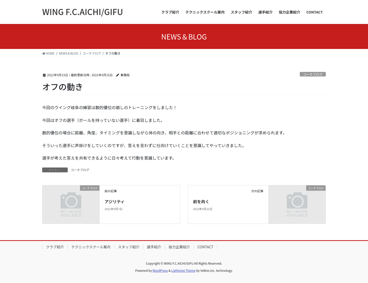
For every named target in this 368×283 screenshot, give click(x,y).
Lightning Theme (183, 270)
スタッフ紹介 (129, 246)
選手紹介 (154, 246)
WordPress (160, 270)
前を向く (201, 201)
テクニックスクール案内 (91, 246)
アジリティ (114, 201)
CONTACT (205, 246)
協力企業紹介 (179, 246)
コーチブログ (313, 74)
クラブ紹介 (55, 246)
